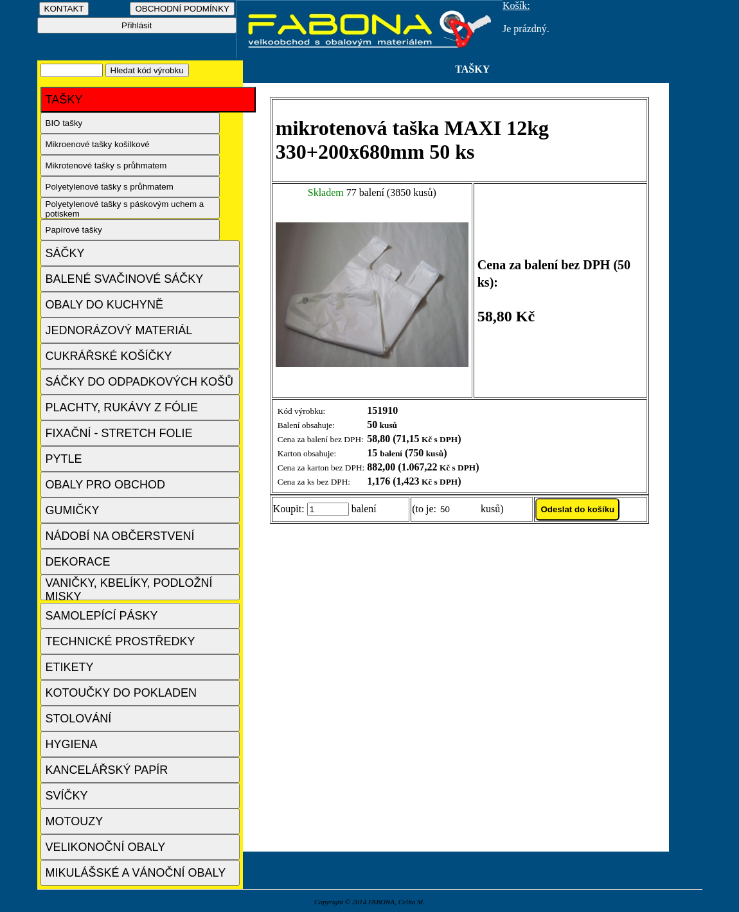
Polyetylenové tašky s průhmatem (110, 187)
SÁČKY (65, 253)
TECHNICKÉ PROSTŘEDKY (120, 641)
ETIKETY (70, 667)
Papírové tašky (74, 230)
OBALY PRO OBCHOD (105, 484)
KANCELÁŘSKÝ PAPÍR (107, 770)
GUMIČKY (73, 510)
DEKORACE (78, 561)
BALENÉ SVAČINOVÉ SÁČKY (125, 279)
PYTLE (64, 458)
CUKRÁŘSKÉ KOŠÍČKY (109, 356)
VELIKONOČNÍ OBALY (106, 847)
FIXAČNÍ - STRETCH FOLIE (119, 433)
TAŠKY (64, 99)
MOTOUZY (74, 821)
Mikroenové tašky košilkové (98, 144)
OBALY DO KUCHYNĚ (104, 304)
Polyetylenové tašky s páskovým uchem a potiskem (125, 209)
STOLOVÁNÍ (79, 718)
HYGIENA (72, 744)
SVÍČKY (67, 795)
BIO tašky (64, 123)
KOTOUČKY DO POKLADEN (121, 692)
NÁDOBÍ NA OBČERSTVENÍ (120, 536)
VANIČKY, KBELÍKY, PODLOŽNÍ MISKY (129, 588)
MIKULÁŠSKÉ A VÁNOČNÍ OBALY (136, 872)
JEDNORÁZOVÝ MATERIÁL (119, 330)
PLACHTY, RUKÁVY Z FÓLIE (122, 407)
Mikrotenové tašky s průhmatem (106, 165)
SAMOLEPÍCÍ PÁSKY (102, 615)
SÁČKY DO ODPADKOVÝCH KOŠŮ (139, 381)
